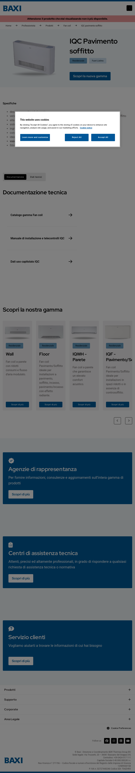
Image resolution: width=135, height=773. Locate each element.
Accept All (103, 137)
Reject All (77, 137)
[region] (67, 129)
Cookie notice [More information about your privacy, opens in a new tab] (86, 128)
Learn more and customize (35, 137)
